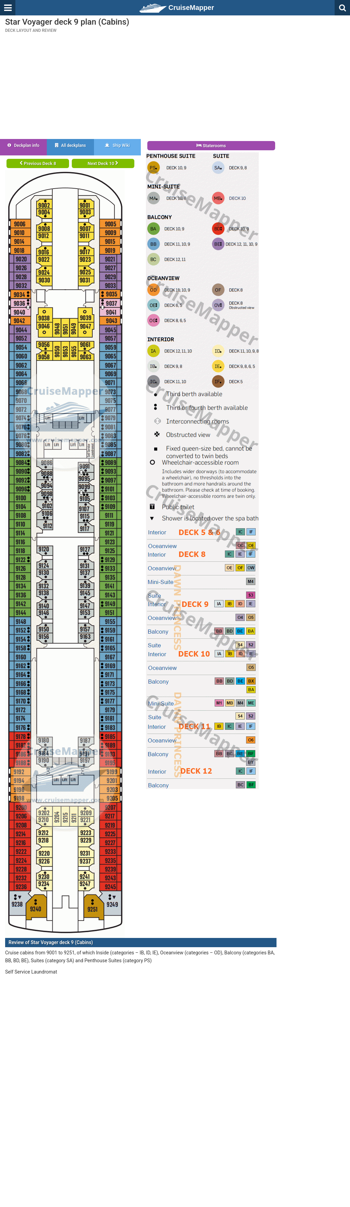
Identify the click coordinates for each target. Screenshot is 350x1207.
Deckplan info (23, 145)
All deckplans (70, 145)
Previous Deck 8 (37, 163)
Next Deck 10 (103, 163)
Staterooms (211, 145)
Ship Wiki (117, 145)
